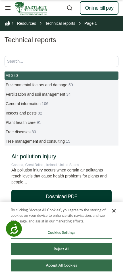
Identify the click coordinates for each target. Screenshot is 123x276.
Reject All (61, 249)
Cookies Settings (62, 232)
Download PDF (61, 196)
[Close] (114, 211)
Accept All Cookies (61, 265)
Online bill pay (99, 8)
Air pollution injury (33, 156)
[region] (61, 239)
